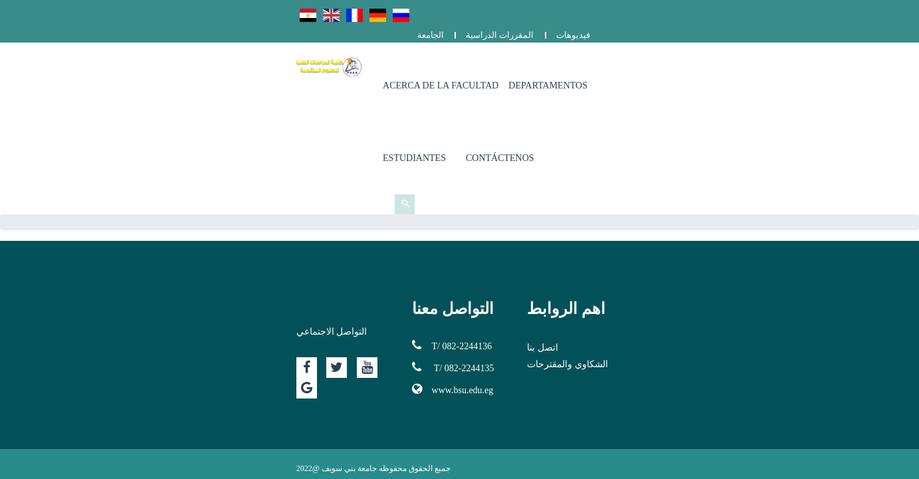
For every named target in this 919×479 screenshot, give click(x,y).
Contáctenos (780, 66)
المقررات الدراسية (758, 12)
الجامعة (689, 12)
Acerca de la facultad (496, 66)
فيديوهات (832, 12)
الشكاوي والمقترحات (643, 252)
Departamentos (603, 66)
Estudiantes (694, 66)
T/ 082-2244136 (377, 234)
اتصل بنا (618, 236)
